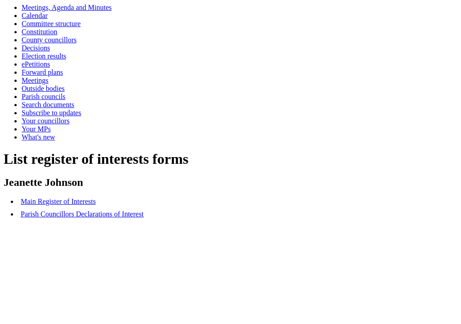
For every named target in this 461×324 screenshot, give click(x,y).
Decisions (36, 48)
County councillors (49, 40)
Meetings (35, 80)
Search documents (48, 104)
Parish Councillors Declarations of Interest (82, 214)
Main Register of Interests (58, 201)
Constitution (39, 32)
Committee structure (51, 23)
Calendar (35, 15)
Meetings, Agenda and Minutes (67, 7)
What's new (38, 137)
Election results (44, 56)
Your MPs (36, 129)
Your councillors (45, 121)
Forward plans (42, 72)
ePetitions (36, 64)
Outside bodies (43, 88)
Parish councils (43, 96)
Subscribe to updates (51, 113)
